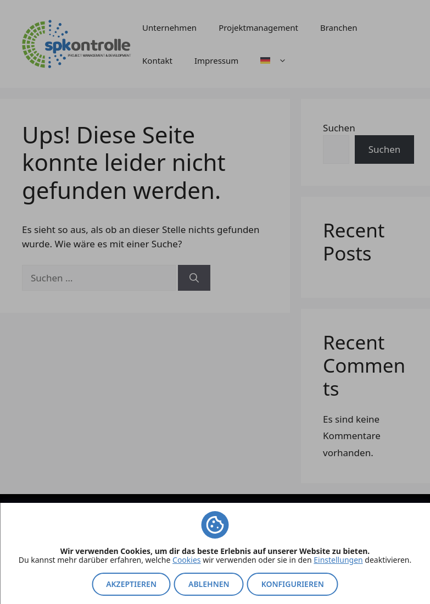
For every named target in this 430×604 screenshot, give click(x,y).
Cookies (186, 560)
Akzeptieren (131, 584)
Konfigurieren (292, 584)
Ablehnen (209, 584)
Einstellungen (338, 560)
